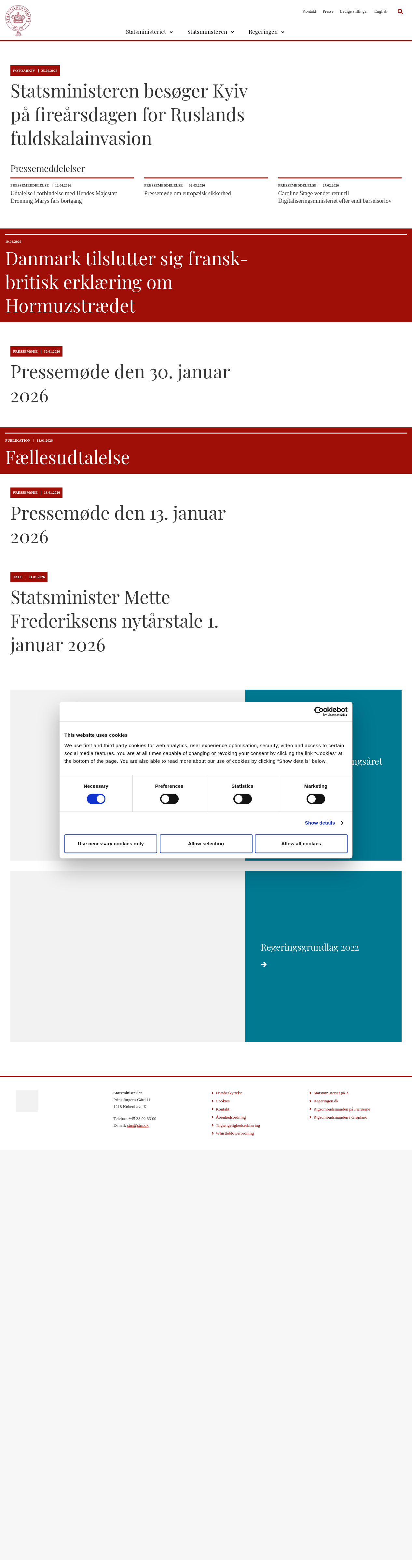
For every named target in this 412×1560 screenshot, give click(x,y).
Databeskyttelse (229, 1507)
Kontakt (309, 11)
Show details (320, 823)
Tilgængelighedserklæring (238, 1540)
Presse (328, 11)
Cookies (223, 1515)
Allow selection (206, 843)
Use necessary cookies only (111, 843)
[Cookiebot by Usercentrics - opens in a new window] (319, 711)
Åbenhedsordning (231, 1531)
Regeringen (263, 31)
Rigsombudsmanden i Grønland (340, 1531)
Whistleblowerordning (235, 1547)
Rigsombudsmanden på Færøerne (341, 1523)
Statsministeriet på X (331, 1507)
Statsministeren (207, 31)
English (380, 11)
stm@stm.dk (138, 1540)
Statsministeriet (146, 31)
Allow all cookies (301, 843)
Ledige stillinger (354, 11)
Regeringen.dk (325, 1515)
